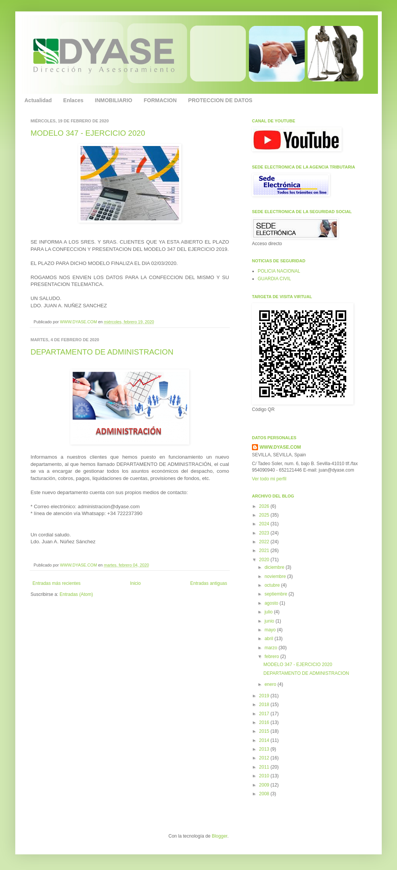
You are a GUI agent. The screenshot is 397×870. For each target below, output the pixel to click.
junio (270, 621)
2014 (265, 740)
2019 (265, 695)
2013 (265, 749)
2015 (265, 731)
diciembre (275, 567)
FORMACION (160, 100)
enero (271, 684)
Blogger (220, 836)
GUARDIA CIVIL (274, 278)
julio (269, 612)
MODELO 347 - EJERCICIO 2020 (88, 133)
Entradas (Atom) (76, 594)
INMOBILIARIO (113, 100)
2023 (265, 533)
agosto (272, 603)
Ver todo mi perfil (269, 479)
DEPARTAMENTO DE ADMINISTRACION (102, 352)
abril (269, 638)
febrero (272, 656)
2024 (265, 523)
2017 (265, 713)
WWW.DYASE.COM (79, 321)
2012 (265, 758)
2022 (265, 541)
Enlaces (73, 100)
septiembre (277, 594)
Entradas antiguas (208, 583)
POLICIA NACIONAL (279, 271)
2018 (265, 704)
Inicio (135, 583)
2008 (265, 793)
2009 (265, 785)
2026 (265, 506)
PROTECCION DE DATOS (220, 100)
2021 (265, 550)
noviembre (276, 576)
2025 (265, 515)
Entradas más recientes (56, 583)
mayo (271, 629)
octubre (273, 585)
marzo (272, 647)
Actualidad (38, 100)
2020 (265, 559)
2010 (265, 776)
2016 (265, 722)
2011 (265, 767)
